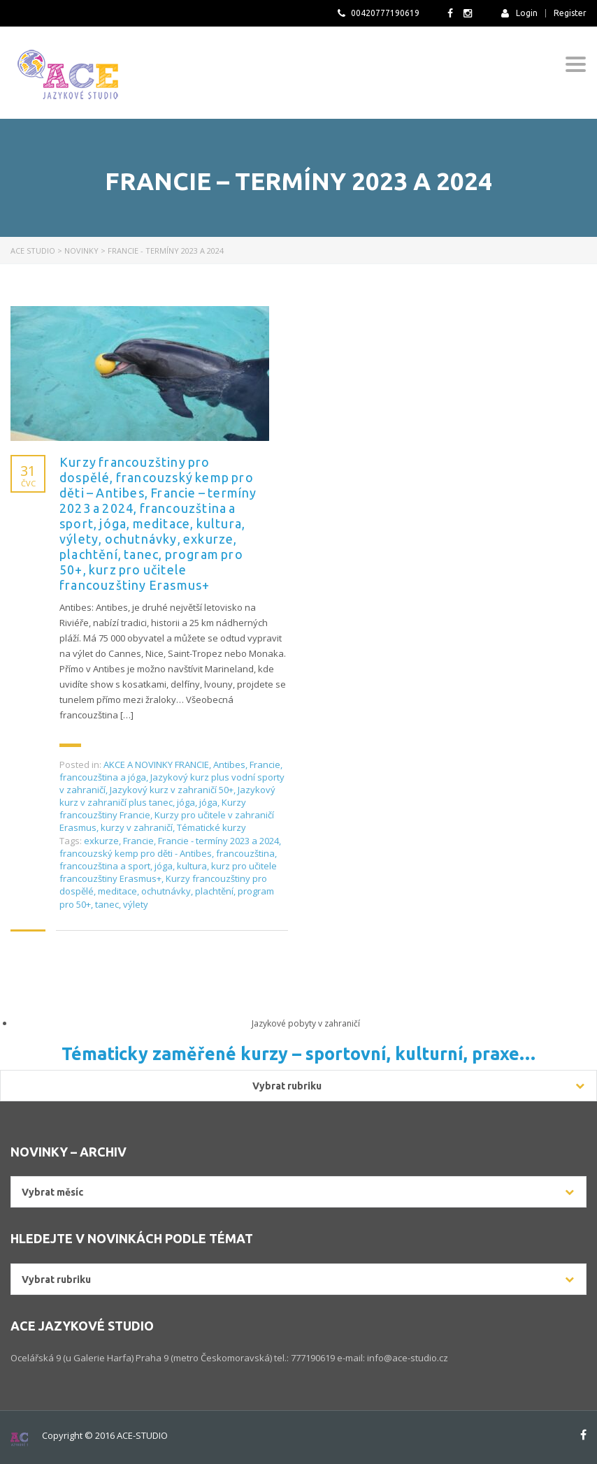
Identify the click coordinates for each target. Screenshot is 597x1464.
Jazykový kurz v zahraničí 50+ (171, 789)
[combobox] (298, 1192)
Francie (265, 764)
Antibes (229, 764)
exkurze (101, 840)
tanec (107, 904)
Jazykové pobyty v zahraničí (306, 1023)
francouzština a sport (104, 866)
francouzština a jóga (102, 777)
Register (570, 13)
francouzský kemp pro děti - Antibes (135, 853)
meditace (117, 891)
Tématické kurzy (211, 827)
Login (519, 12)
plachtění (214, 891)
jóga (186, 802)
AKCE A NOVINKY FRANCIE (156, 764)
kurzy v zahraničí (137, 827)
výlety (135, 904)
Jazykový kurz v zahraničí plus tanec (167, 796)
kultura (192, 866)
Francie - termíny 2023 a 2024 (218, 840)
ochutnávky (166, 891)
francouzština (245, 853)
